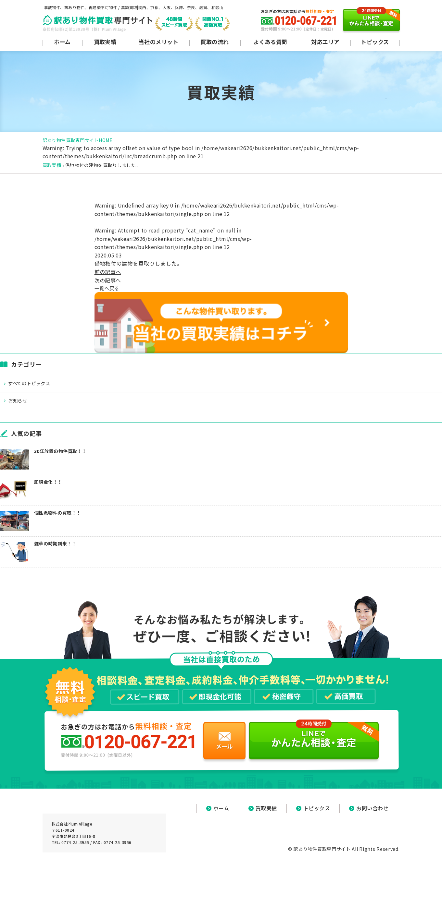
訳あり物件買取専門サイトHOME (78, 140)
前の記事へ (108, 272)
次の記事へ (108, 280)
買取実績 (52, 165)
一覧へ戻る (108, 288)
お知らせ (21, 402)
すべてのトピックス (34, 384)
